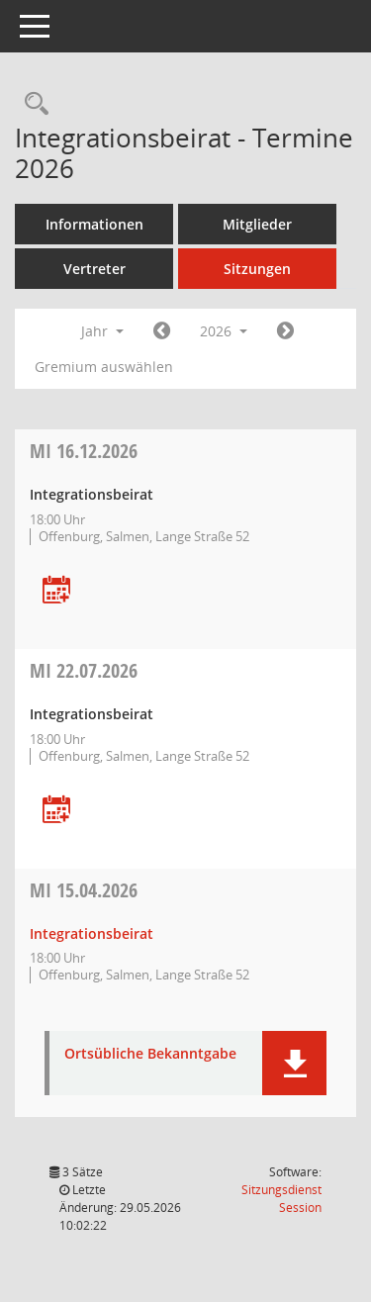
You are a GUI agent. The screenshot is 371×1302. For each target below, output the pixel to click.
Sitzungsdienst (281, 1198)
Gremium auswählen (104, 366)
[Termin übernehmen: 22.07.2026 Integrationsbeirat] (56, 811)
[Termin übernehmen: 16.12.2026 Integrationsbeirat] (56, 591)
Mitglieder (257, 224)
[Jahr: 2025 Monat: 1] (162, 331)
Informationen (94, 224)
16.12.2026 (84, 450)
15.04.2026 (84, 890)
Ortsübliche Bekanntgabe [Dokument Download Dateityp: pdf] (150, 1054)
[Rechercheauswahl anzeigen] (31, 104)
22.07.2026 (84, 670)
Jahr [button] (102, 331)
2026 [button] (223, 331)
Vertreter (94, 268)
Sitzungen (257, 268)
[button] (294, 1063)
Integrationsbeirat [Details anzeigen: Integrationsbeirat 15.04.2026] (91, 933)
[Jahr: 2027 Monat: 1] (285, 331)
